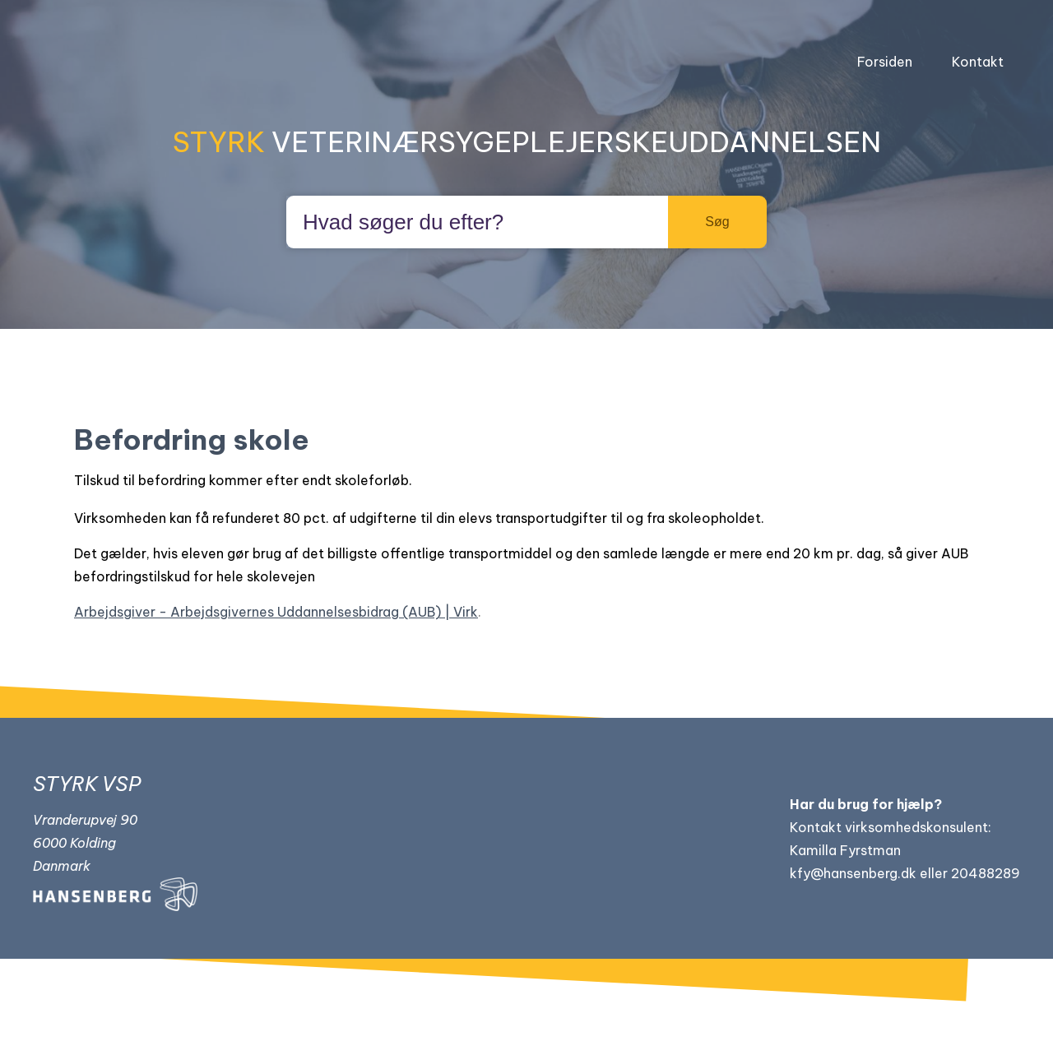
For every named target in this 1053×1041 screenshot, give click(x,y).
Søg (717, 222)
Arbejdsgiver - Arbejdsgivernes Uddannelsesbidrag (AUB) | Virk (276, 612)
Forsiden (884, 61)
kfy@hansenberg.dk (853, 873)
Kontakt (978, 61)
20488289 (985, 873)
